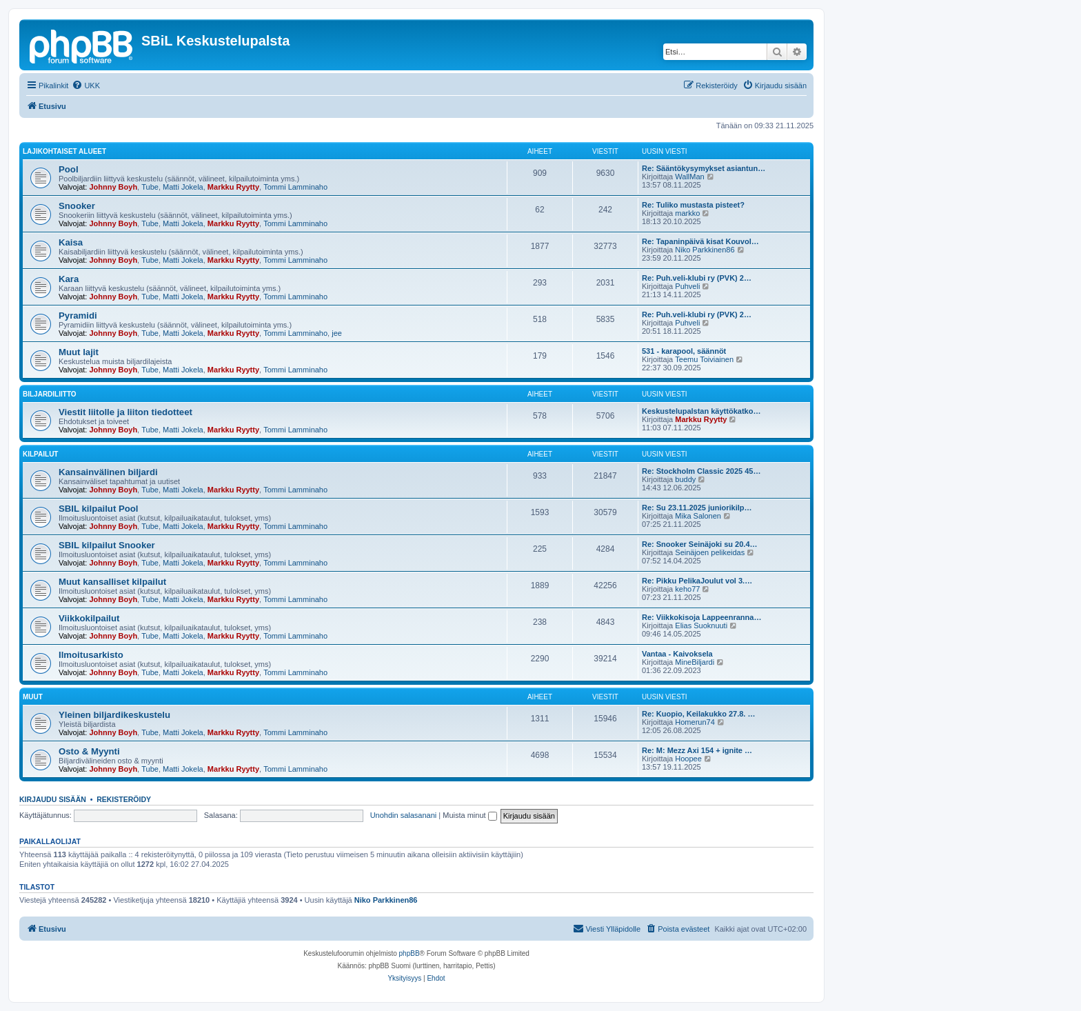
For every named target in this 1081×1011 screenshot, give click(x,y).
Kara (69, 279)
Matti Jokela (183, 187)
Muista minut (469, 815)
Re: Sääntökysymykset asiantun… (703, 168)
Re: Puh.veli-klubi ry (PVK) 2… (696, 278)
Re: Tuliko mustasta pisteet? (693, 205)
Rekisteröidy (124, 799)
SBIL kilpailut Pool (99, 508)
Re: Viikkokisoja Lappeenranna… (701, 617)
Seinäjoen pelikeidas (710, 552)
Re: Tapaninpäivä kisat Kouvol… (700, 241)
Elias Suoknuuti (701, 625)
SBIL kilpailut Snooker (107, 545)
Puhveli (687, 286)
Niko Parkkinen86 (704, 250)
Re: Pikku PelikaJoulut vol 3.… (697, 581)
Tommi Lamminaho (295, 187)
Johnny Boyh (113, 187)
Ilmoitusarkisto (91, 655)
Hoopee (688, 758)
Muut (33, 697)
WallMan (689, 176)
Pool (69, 169)
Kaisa (71, 242)
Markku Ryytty (233, 187)
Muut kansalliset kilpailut (112, 582)
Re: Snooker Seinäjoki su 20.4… (700, 544)
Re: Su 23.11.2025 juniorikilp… (697, 507)
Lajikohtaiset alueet (64, 151)
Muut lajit (79, 352)
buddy (685, 479)
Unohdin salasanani (403, 815)
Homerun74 (694, 722)
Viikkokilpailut (89, 618)
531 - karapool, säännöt (684, 351)
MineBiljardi (694, 662)
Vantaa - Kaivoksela (677, 654)
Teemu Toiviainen (704, 359)
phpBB (409, 953)
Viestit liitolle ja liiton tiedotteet (125, 412)
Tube (150, 187)
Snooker (77, 206)
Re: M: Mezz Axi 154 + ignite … (697, 750)
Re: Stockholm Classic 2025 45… (701, 471)
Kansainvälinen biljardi (108, 472)
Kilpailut (40, 454)
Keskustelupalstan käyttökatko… (701, 411)
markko (687, 213)
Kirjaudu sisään (52, 799)
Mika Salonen (698, 516)
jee (337, 333)
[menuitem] (86, 85)
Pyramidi (78, 315)
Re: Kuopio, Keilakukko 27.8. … (698, 714)
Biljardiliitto (50, 394)
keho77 (687, 589)
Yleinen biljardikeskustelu (114, 715)
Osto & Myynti (89, 751)
